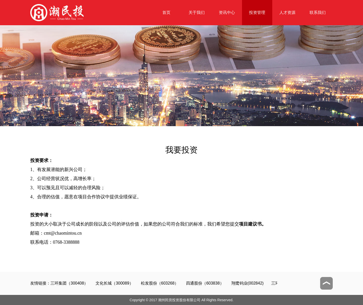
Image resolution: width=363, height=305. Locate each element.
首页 (166, 12)
